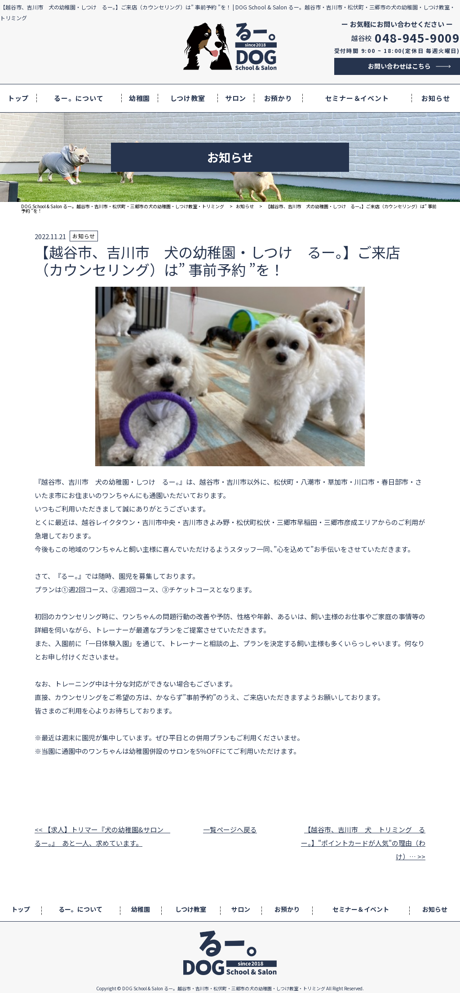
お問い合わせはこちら (399, 65)
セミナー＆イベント (357, 98)
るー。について (78, 98)
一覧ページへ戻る (230, 829)
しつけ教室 (187, 98)
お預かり (278, 98)
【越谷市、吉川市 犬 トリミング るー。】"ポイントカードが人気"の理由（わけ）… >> (363, 843)
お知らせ (435, 98)
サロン (235, 98)
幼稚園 (139, 98)
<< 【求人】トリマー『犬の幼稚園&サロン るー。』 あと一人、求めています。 (99, 836)
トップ (18, 98)
